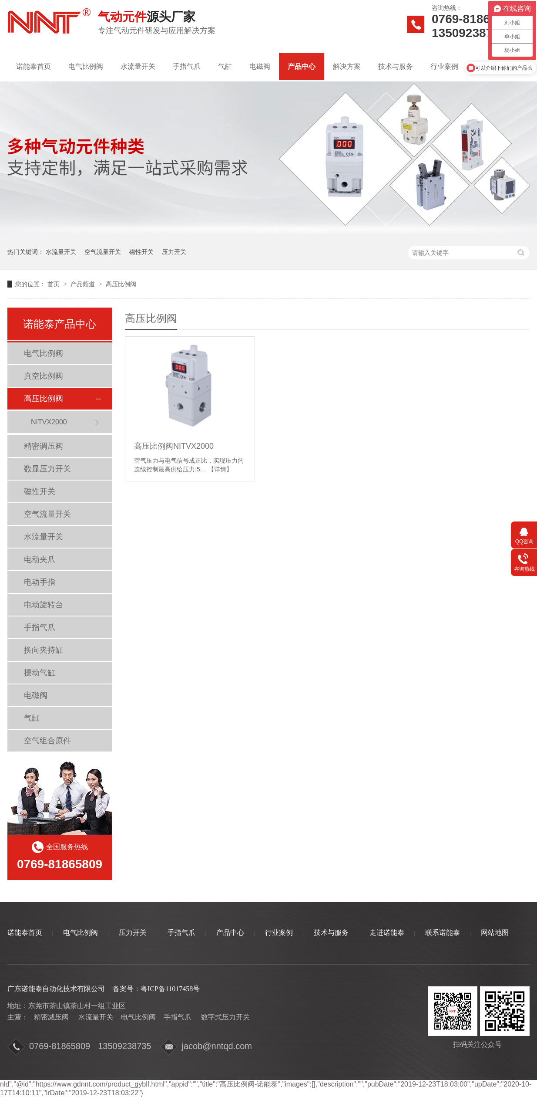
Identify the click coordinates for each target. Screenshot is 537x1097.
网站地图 (495, 932)
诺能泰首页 (33, 66)
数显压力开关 (47, 468)
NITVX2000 (49, 422)
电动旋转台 (43, 604)
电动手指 (39, 582)
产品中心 (301, 66)
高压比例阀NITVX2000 (174, 446)
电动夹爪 (39, 559)
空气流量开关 (102, 251)
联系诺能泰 (442, 932)
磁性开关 (141, 251)
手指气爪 (187, 66)
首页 (54, 284)
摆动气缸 (39, 672)
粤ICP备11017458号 (170, 988)
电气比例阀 (85, 66)
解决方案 (347, 66)
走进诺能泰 (386, 932)
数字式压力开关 (225, 1017)
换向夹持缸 (43, 650)
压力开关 (174, 251)
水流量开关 (138, 66)
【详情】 (220, 469)
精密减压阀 (51, 1017)
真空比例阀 (43, 376)
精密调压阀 (43, 446)
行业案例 (444, 66)
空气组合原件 (47, 740)
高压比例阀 (121, 284)
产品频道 (83, 284)
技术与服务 (395, 66)
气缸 (225, 66)
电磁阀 (259, 66)
